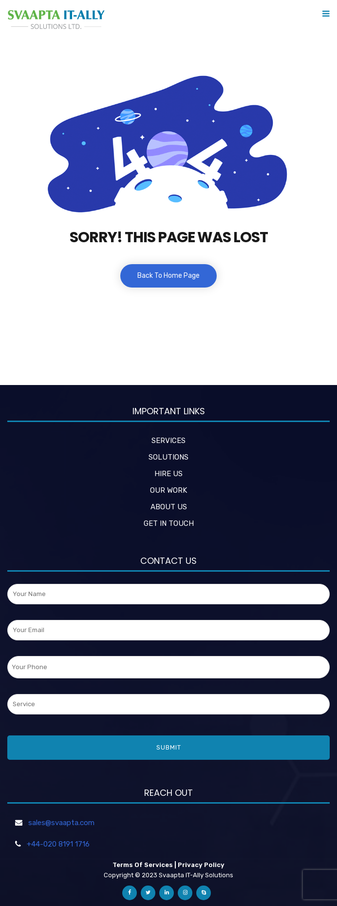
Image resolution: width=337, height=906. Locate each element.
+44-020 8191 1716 (58, 844)
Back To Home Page (168, 275)
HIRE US (168, 473)
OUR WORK (168, 490)
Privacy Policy (201, 864)
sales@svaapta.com (61, 822)
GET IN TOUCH (169, 523)
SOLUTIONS (168, 457)
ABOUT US (168, 506)
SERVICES (168, 440)
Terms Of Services (142, 864)
